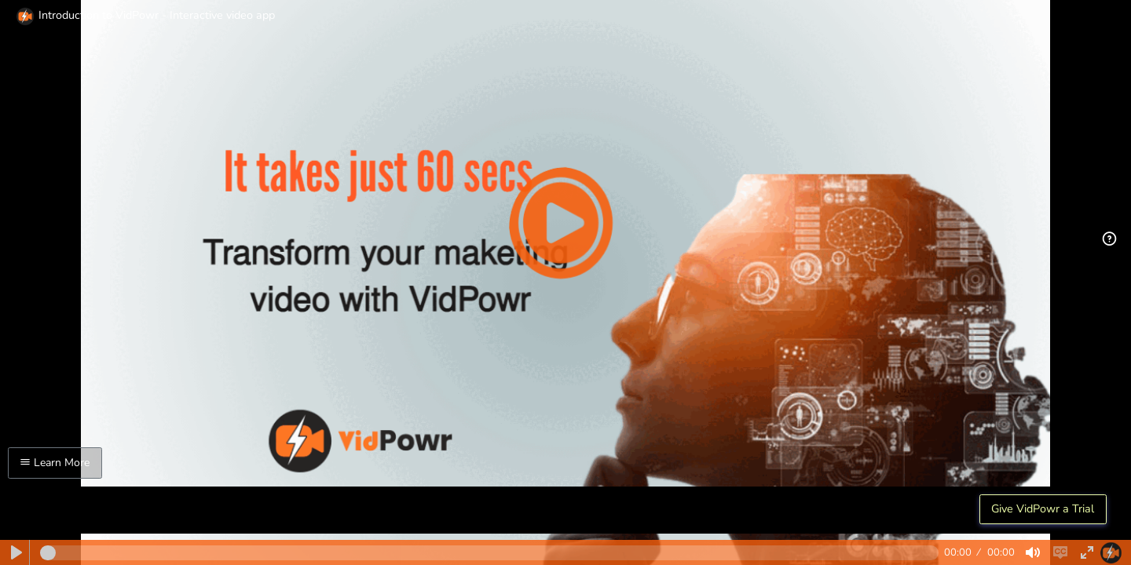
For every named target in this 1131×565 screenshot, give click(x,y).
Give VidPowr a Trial (1042, 508)
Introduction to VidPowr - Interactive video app (145, 15)
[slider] (489, 552)
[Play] (17, 552)
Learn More (55, 462)
